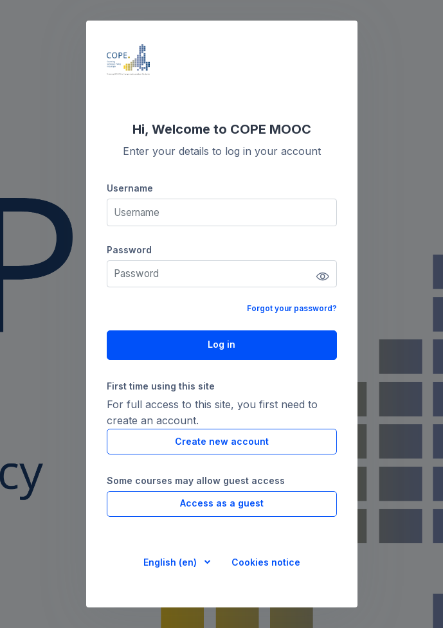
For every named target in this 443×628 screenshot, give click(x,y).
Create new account (222, 441)
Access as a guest (222, 503)
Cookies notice (265, 562)
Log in (221, 344)
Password (129, 249)
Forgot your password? (292, 308)
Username (130, 188)
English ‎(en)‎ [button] (171, 562)
